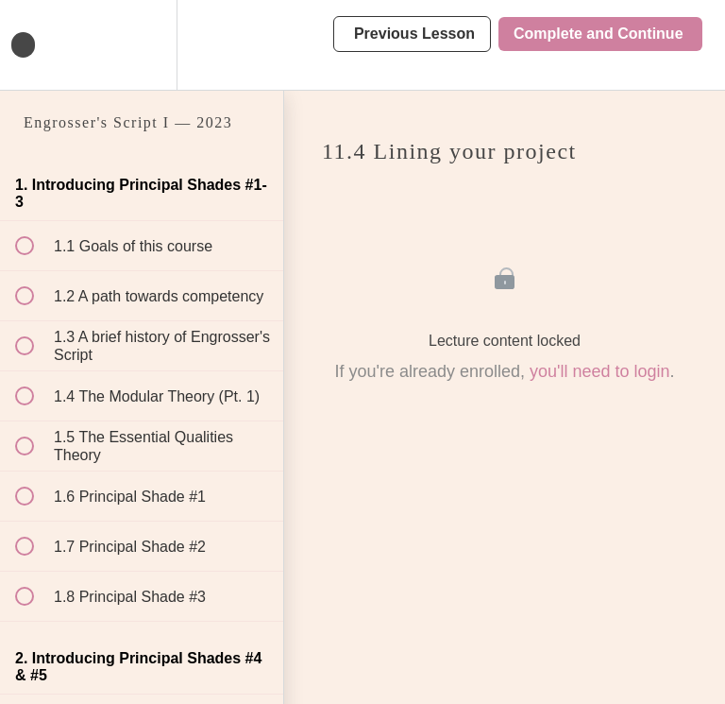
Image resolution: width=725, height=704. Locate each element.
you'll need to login (600, 371)
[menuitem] (142, 45)
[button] (35, 45)
